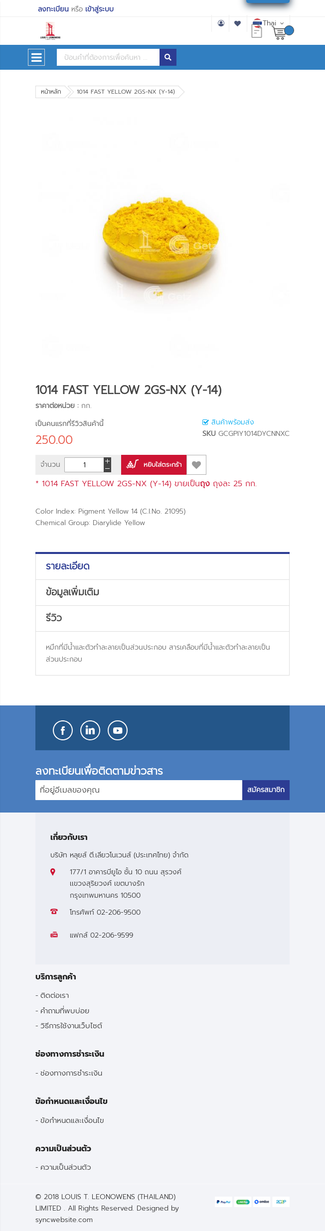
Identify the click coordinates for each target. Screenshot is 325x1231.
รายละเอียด (68, 566)
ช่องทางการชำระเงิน (71, 1073)
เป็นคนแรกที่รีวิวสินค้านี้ (69, 423)
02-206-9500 (119, 912)
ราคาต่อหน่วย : (57, 406)
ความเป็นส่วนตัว (65, 1167)
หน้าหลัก (51, 91)
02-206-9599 (111, 935)
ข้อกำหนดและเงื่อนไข (72, 1120)
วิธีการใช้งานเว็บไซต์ (71, 1025)
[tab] (162, 566)
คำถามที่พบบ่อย (64, 1010)
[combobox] (108, 57)
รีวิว (54, 618)
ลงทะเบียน (53, 9)
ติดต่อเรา (54, 995)
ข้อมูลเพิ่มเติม (72, 592)
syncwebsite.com (64, 1220)
